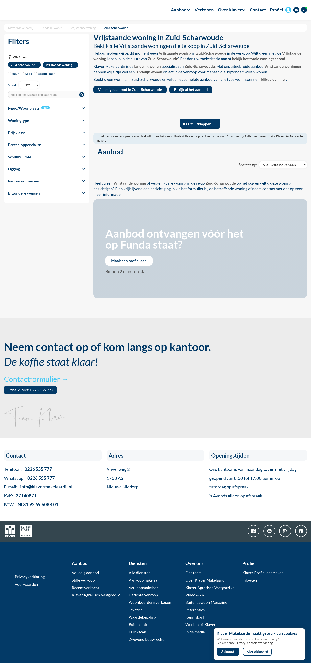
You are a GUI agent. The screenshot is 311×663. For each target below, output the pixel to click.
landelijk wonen (147, 66)
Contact (258, 10)
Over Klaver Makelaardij (206, 580)
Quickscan (137, 632)
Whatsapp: (29, 478)
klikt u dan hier (273, 79)
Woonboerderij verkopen (150, 602)
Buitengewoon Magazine (206, 602)
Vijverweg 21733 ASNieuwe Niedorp (122, 478)
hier (236, 136)
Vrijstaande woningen (282, 66)
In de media (195, 632)
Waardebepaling (142, 617)
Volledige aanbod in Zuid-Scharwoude (130, 89)
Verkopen (204, 10)
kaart (45, 107)
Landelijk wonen (51, 28)
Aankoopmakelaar (144, 580)
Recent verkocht (85, 588)
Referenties (195, 610)
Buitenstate (138, 624)
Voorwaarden (26, 584)
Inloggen (249, 580)
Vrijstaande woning (83, 28)
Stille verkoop (83, 580)
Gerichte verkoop (143, 595)
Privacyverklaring (30, 577)
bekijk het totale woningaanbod (258, 59)
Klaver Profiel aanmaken (263, 573)
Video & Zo (194, 595)
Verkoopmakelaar (143, 588)
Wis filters (20, 57)
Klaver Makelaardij (20, 28)
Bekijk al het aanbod (191, 89)
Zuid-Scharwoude (116, 28)
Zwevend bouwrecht (146, 639)
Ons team (193, 573)
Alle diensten (140, 573)
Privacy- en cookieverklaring (254, 643)
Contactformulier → (36, 379)
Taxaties (135, 610)
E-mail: (38, 486)
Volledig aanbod (85, 573)
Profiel (276, 9)
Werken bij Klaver (200, 624)
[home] (26, 10)
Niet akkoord (257, 652)
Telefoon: (28, 469)
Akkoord (227, 651)
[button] (179, 10)
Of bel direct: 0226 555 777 (30, 390)
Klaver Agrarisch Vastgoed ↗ (96, 595)
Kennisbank (195, 617)
